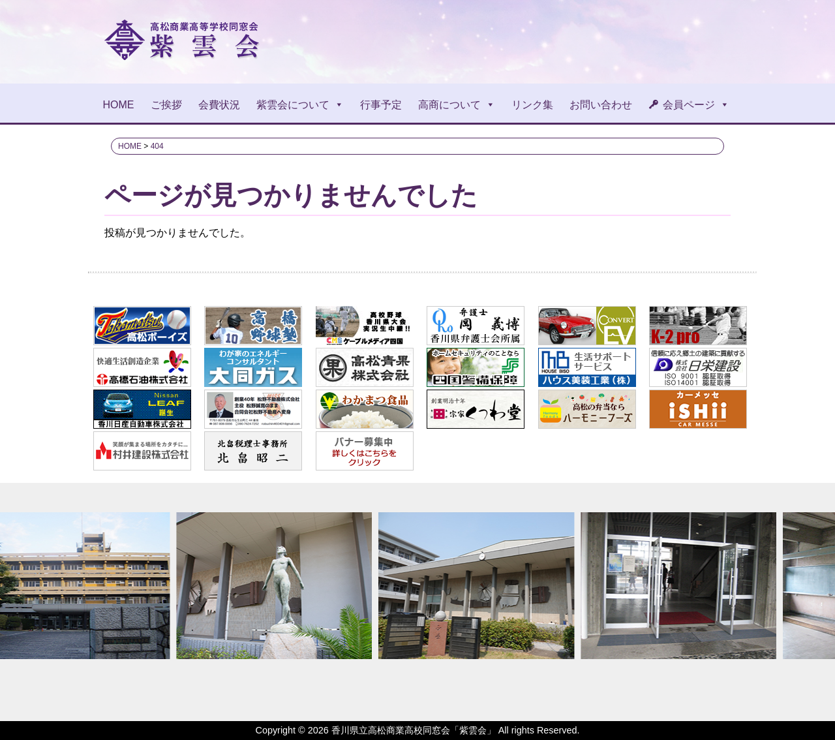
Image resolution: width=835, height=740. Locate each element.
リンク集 (532, 104)
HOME (118, 104)
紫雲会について (300, 105)
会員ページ (696, 105)
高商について (456, 105)
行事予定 (381, 104)
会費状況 (219, 104)
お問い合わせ (600, 104)
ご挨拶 (166, 104)
